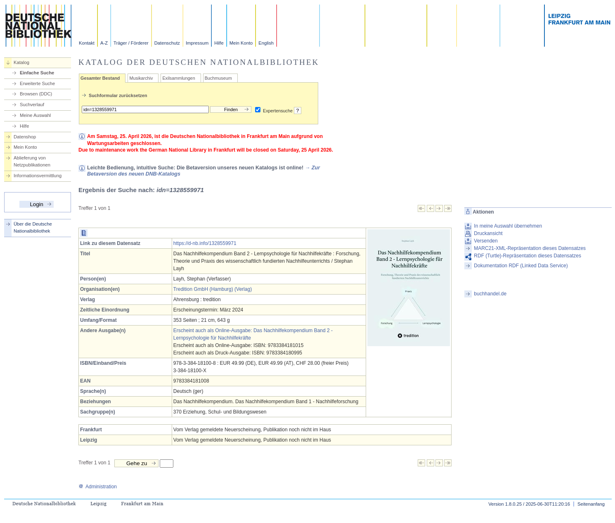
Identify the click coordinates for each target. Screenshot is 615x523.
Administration (97, 487)
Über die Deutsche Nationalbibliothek (33, 227)
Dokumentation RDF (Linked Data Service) (521, 266)
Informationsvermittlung (38, 175)
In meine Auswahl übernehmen (508, 226)
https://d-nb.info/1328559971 (205, 243)
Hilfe (218, 42)
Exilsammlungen (178, 78)
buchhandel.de (490, 294)
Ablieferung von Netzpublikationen (32, 161)
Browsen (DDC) (36, 93)
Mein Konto (241, 42)
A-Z (104, 42)
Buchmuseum (218, 78)
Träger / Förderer (131, 42)
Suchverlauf (32, 104)
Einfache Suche (37, 72)
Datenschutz (167, 42)
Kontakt (87, 42)
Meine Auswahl (35, 115)
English (266, 42)
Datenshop (25, 136)
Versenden (485, 241)
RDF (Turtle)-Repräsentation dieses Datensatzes (527, 256)
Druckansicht (488, 233)
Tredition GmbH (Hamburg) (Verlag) (212, 289)
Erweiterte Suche (37, 83)
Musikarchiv (141, 78)
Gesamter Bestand (100, 78)
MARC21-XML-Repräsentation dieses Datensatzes (530, 248)
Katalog (21, 62)
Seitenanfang (591, 504)
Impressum (197, 42)
